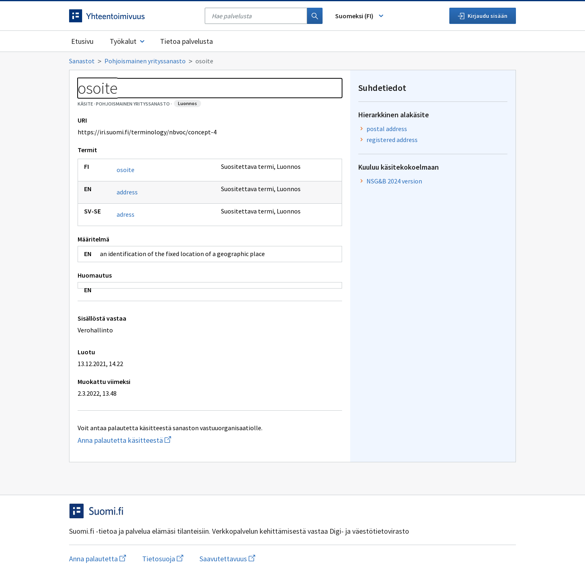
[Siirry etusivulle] (133, 15)
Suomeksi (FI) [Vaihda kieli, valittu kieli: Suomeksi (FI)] (360, 16)
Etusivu (82, 41)
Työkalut (128, 41)
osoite (125, 170)
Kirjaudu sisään (482, 15)
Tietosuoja (162, 558)
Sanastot (82, 61)
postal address (386, 129)
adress (125, 214)
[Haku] (315, 16)
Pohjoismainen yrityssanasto (145, 61)
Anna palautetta (97, 558)
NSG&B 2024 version (394, 181)
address (127, 192)
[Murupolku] (292, 61)
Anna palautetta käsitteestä (157, 440)
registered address (392, 140)
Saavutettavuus (227, 558)
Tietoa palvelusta (186, 41)
